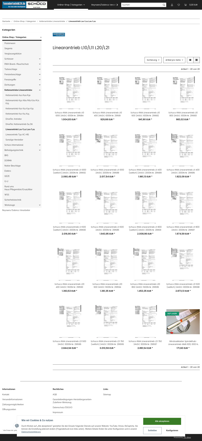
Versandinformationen (12, 399)
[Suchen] (141, 5)
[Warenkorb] (191, 5)
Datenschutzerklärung (31, 432)
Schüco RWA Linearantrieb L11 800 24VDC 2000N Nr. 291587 (183, 228)
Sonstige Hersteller (14, 140)
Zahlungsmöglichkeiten (13, 404)
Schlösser (8, 59)
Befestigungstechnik (13, 150)
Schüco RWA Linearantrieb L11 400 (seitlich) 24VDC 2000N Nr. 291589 (145, 171)
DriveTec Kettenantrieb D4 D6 (19, 124)
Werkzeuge (9, 205)
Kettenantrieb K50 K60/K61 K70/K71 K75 (22, 101)
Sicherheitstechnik (12, 200)
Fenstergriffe (10, 80)
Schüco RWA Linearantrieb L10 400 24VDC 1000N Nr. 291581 (107, 114)
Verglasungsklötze (12, 54)
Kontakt (5, 394)
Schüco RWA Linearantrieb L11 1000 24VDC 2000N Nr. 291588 (107, 171)
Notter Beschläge (12, 166)
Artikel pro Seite (173, 60)
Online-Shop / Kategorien (14, 37)
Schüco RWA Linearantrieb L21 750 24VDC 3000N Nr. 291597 (145, 343)
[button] (172, 5)
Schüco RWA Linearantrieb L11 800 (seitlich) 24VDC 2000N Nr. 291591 (145, 228)
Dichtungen (9, 85)
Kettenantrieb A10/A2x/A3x (18, 95)
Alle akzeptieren (162, 421)
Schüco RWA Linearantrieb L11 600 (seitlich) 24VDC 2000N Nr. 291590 (69, 228)
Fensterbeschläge (12, 74)
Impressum (58, 412)
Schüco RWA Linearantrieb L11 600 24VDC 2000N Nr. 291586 (107, 228)
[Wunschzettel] (178, 5)
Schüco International (13, 145)
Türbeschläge (10, 69)
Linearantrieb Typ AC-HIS (17, 134)
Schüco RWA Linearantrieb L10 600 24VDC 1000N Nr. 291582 (145, 114)
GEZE (7, 176)
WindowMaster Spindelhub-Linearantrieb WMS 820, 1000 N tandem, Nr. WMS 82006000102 (183, 343)
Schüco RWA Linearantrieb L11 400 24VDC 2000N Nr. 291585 (183, 171)
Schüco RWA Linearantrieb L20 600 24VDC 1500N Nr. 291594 (107, 285)
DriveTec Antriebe (14, 119)
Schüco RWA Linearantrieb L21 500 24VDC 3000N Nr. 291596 (69, 343)
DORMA (8, 160)
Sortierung (152, 60)
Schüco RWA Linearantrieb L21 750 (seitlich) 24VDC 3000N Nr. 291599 (107, 343)
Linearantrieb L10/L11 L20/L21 (20, 129)
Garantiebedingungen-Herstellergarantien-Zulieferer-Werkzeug (72, 401)
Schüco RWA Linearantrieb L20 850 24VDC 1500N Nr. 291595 (145, 285)
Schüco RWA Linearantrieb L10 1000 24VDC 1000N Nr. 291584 (69, 114)
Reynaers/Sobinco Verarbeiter (16, 210)
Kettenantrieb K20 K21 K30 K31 (20, 108)
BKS (6, 155)
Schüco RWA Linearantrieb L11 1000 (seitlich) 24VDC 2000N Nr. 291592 (69, 171)
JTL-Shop (187, 437)
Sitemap (107, 394)
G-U (6, 181)
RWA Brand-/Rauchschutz (16, 64)
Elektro (7, 171)
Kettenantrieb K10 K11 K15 (17, 114)
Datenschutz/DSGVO (62, 407)
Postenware (9, 43)
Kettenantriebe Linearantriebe (18, 90)
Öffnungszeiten (9, 409)
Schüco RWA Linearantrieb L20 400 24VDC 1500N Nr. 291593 (69, 285)
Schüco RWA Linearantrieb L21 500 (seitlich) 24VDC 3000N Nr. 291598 (183, 285)
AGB (55, 394)
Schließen (152, 430)
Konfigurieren (172, 430)
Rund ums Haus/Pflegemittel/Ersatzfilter (18, 188)
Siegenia (8, 48)
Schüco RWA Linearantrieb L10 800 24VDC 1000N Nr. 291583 (183, 114)
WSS (6, 195)
